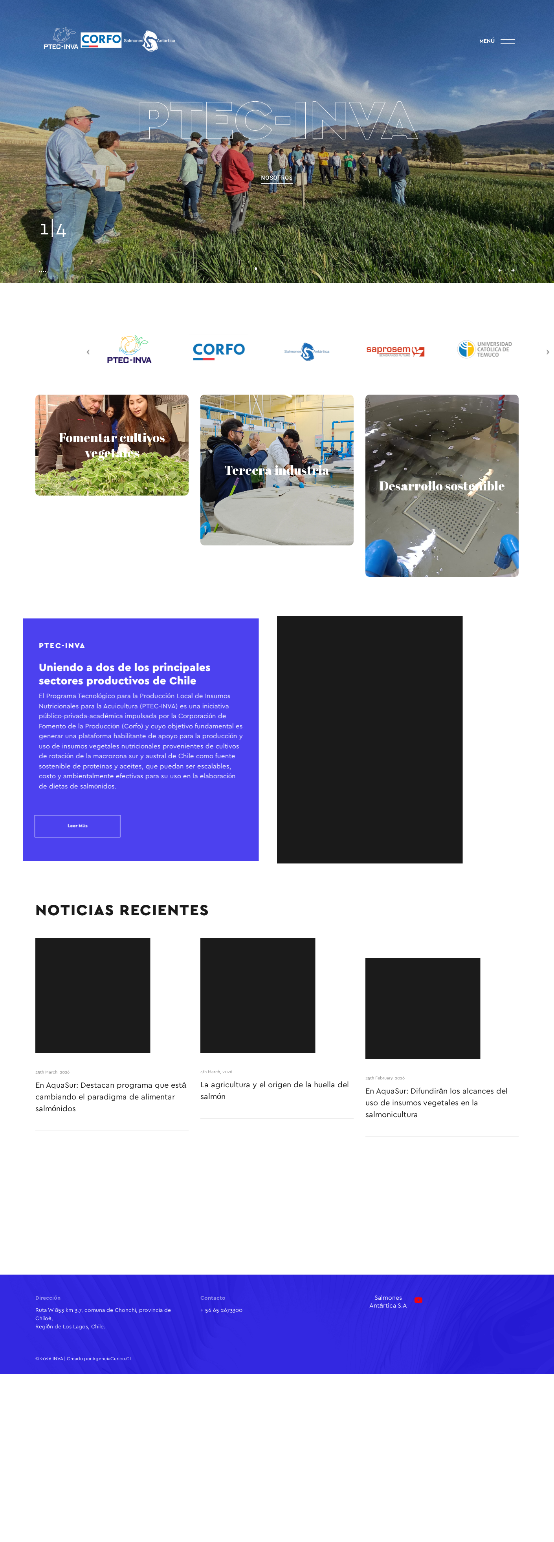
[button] (256, 268)
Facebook (11, 168)
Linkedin (11, 106)
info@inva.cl (542, 141)
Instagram (11, 136)
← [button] (500, 270)
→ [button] (513, 270)
